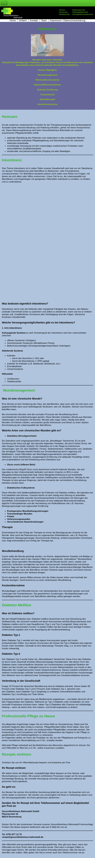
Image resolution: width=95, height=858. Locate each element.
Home (13, 20)
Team (44, 20)
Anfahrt (23, 20)
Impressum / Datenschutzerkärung (67, 20)
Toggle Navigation (4, 3)
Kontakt (34, 20)
